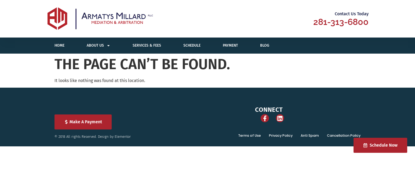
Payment (230, 45)
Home (59, 45)
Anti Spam (312, 139)
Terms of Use (255, 139)
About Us (98, 45)
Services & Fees (147, 45)
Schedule (192, 45)
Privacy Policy (285, 139)
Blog (264, 45)
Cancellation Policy (345, 139)
